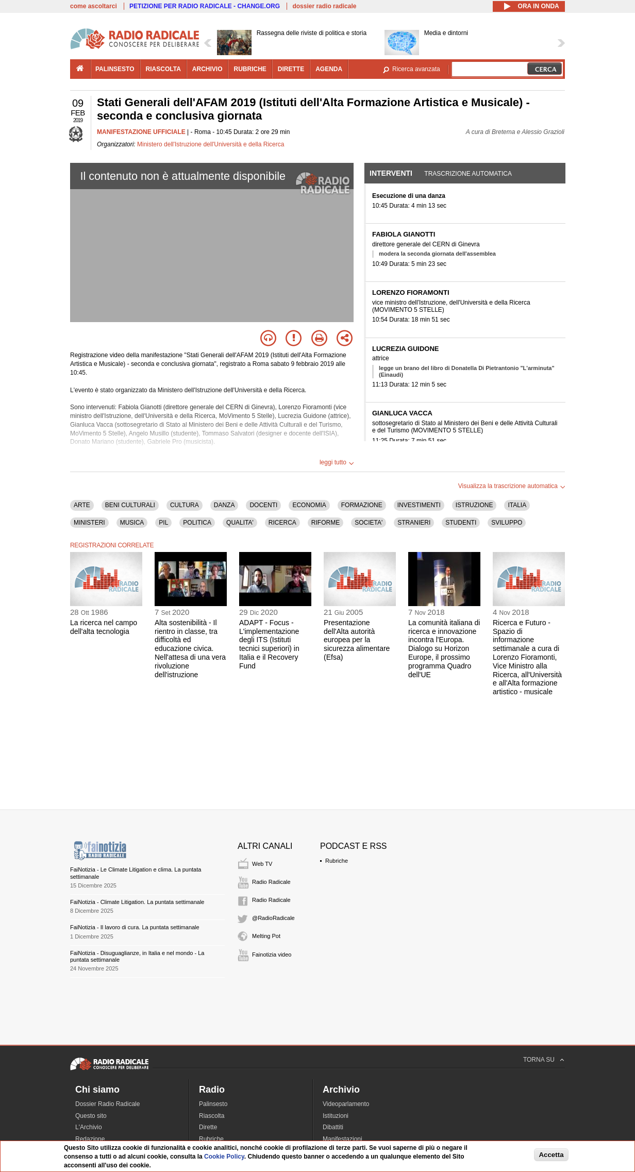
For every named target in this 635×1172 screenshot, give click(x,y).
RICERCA (282, 522)
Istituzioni (335, 1115)
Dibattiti (333, 1127)
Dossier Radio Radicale (107, 1104)
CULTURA (184, 505)
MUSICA (132, 522)
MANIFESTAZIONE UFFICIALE (141, 132)
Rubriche (336, 861)
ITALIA (517, 505)
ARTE (82, 505)
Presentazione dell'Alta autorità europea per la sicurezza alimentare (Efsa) (357, 639)
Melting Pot (266, 936)
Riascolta (211, 1115)
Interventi (391, 173)
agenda (328, 69)
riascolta (163, 69)
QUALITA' (240, 522)
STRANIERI (413, 522)
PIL (163, 522)
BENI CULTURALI (130, 505)
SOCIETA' (368, 522)
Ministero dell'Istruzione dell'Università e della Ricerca (210, 144)
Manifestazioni (342, 1139)
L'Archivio (88, 1127)
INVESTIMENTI (419, 505)
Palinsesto (213, 1104)
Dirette (208, 1127)
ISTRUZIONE (474, 505)
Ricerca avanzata (416, 69)
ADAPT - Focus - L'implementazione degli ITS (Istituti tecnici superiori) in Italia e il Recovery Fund (269, 644)
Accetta (551, 1155)
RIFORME (325, 522)
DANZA (224, 505)
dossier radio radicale (324, 6)
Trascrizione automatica (468, 173)
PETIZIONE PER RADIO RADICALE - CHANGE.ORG (204, 6)
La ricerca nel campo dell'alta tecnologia (103, 626)
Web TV (262, 864)
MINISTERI (89, 522)
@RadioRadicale (273, 918)
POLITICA (197, 522)
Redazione (90, 1139)
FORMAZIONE (361, 505)
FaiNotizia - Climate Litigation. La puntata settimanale (137, 902)
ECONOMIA (309, 505)
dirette (291, 69)
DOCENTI (263, 505)
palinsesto (115, 69)
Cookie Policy (224, 1156)
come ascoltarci (93, 6)
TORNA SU (539, 1059)
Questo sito (91, 1115)
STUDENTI (460, 522)
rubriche (249, 69)
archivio (207, 69)
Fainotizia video (271, 954)
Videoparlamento (346, 1104)
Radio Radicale (271, 882)
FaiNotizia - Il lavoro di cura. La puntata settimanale (134, 927)
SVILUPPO (506, 522)
